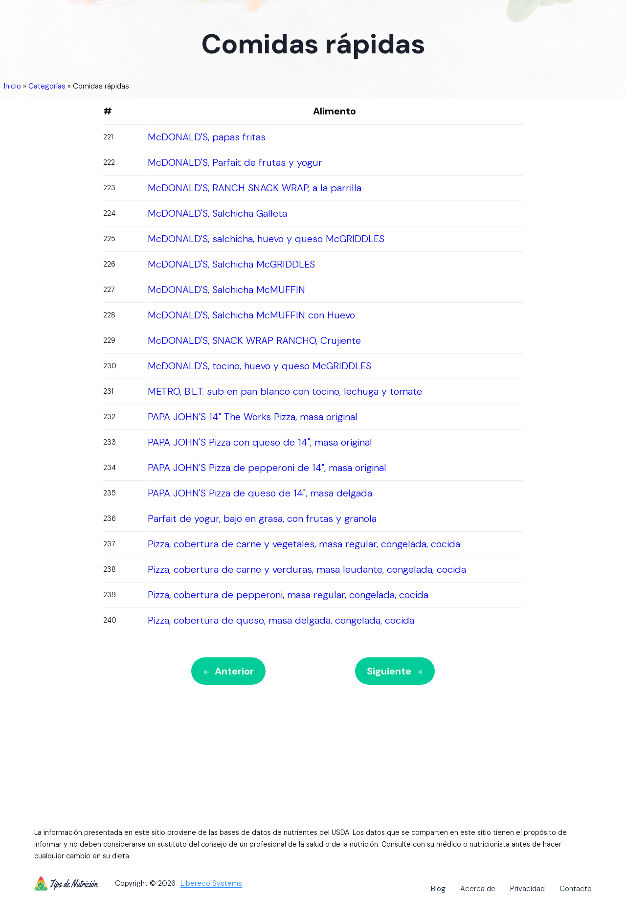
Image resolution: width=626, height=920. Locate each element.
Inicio (12, 86)
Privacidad (527, 889)
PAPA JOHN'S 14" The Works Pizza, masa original (253, 416)
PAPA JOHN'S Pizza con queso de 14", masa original (260, 442)
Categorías (47, 86)
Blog (438, 889)
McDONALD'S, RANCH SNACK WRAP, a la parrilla (254, 187)
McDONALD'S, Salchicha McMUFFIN (226, 289)
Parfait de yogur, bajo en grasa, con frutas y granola (262, 518)
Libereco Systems (211, 884)
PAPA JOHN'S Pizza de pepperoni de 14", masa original (267, 467)
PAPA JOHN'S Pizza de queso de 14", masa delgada (260, 493)
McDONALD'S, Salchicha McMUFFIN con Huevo (251, 315)
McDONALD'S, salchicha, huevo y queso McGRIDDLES (266, 238)
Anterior (228, 671)
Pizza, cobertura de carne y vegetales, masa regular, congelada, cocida (304, 544)
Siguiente (395, 671)
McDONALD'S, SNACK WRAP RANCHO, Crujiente (254, 340)
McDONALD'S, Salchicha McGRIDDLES (231, 264)
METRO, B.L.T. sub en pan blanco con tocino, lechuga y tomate (285, 391)
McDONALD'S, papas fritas (207, 137)
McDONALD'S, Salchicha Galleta (217, 213)
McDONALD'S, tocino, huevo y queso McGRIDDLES (259, 365)
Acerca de (477, 889)
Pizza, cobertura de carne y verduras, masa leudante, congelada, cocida (307, 569)
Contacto (575, 889)
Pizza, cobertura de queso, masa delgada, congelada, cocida (281, 620)
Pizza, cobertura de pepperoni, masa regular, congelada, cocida (288, 594)
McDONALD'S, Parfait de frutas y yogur (235, 162)
